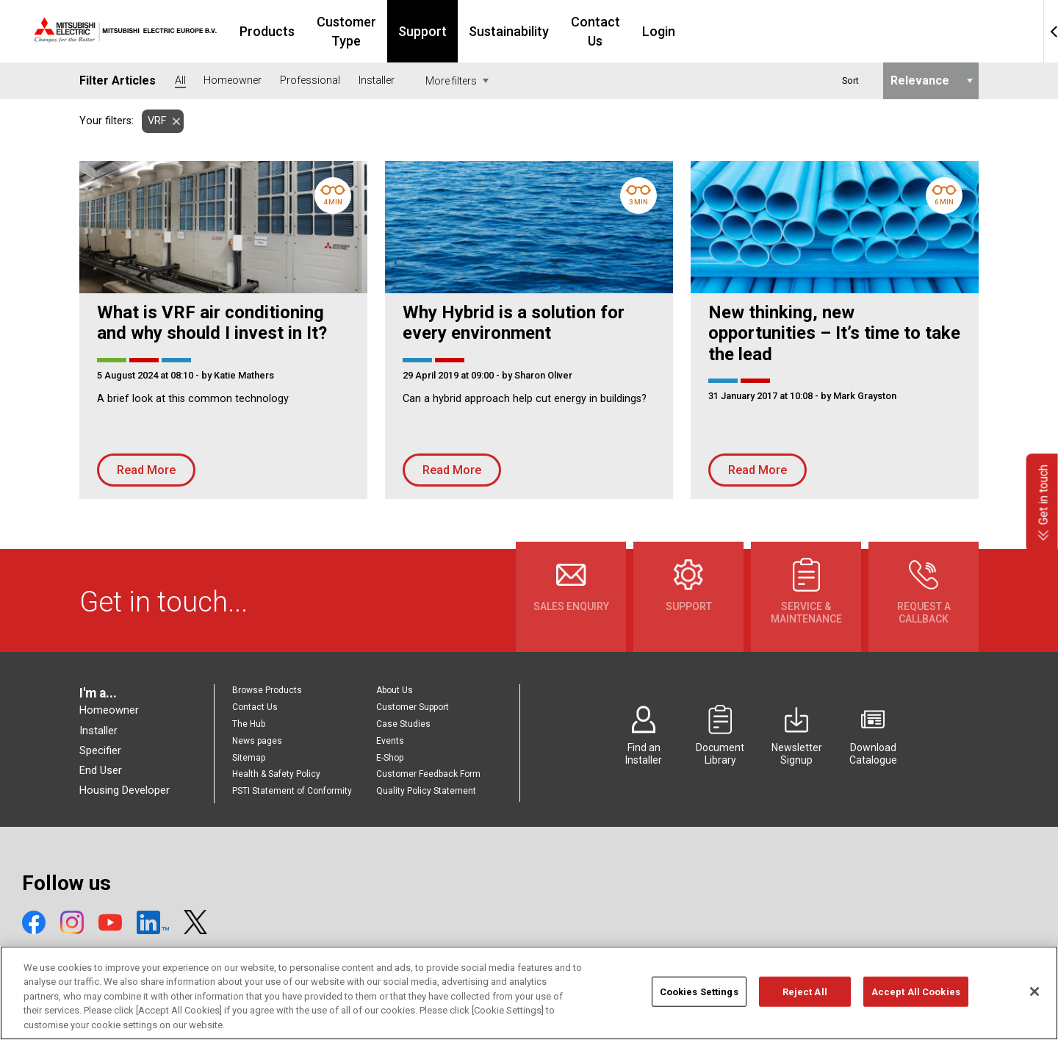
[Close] (1034, 1010)
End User (100, 770)
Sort (850, 80)
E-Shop (389, 758)
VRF (154, 121)
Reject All (804, 1010)
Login (788, 31)
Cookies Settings (699, 1010)
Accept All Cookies (915, 1010)
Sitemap (248, 758)
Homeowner (109, 710)
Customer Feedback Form (428, 774)
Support (534, 31)
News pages (257, 741)
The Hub (248, 724)
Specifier (100, 750)
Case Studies (403, 724)
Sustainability (620, 31)
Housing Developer (124, 790)
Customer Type (442, 31)
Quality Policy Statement (426, 791)
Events (390, 741)
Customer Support (412, 707)
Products (346, 31)
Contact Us (716, 31)
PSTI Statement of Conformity (292, 791)
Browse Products (267, 690)
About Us (394, 690)
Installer (98, 730)
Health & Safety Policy (276, 774)
